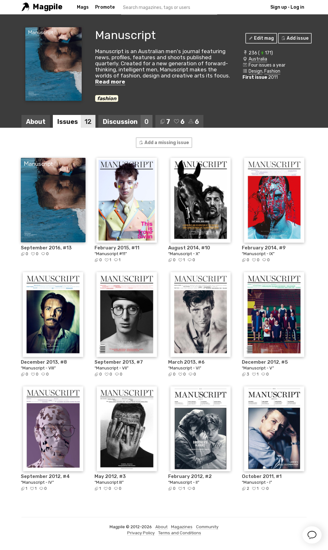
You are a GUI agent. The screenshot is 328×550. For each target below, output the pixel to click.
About (35, 121)
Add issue (294, 38)
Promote (105, 7)
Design (255, 71)
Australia (258, 59)
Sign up (278, 7)
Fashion (272, 71)
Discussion (127, 121)
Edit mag (261, 38)
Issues (76, 121)
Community (207, 526)
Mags (83, 7)
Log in (297, 7)
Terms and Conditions (179, 532)
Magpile (47, 7)
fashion (106, 98)
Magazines (182, 526)
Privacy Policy (141, 532)
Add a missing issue (163, 142)
